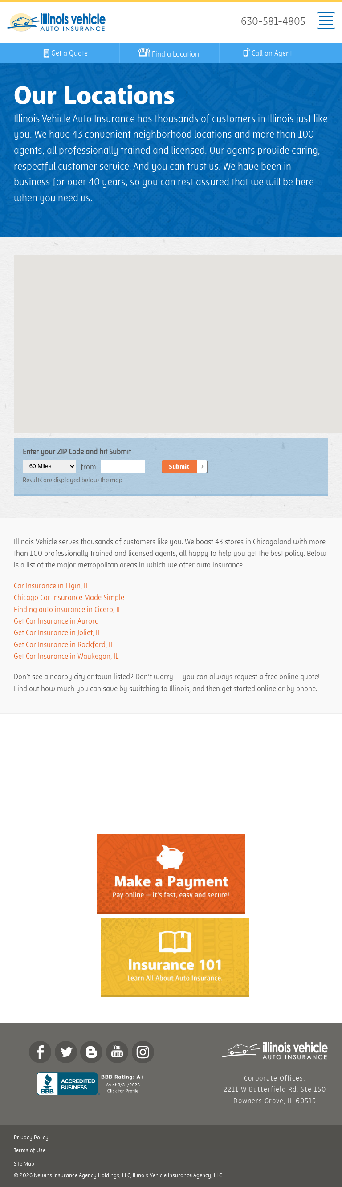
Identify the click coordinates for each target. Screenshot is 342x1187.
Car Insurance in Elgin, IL (51, 586)
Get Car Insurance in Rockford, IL (64, 645)
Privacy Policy (31, 1137)
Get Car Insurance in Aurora (56, 621)
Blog (91, 1052)
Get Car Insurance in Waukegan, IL (66, 657)
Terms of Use (29, 1150)
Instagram (143, 1052)
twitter (66, 1052)
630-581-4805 (273, 21)
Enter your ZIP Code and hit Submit (77, 452)
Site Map (24, 1164)
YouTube (117, 1052)
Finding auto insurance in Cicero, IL (68, 610)
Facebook (40, 1052)
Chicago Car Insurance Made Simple (69, 598)
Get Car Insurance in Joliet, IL (57, 633)
